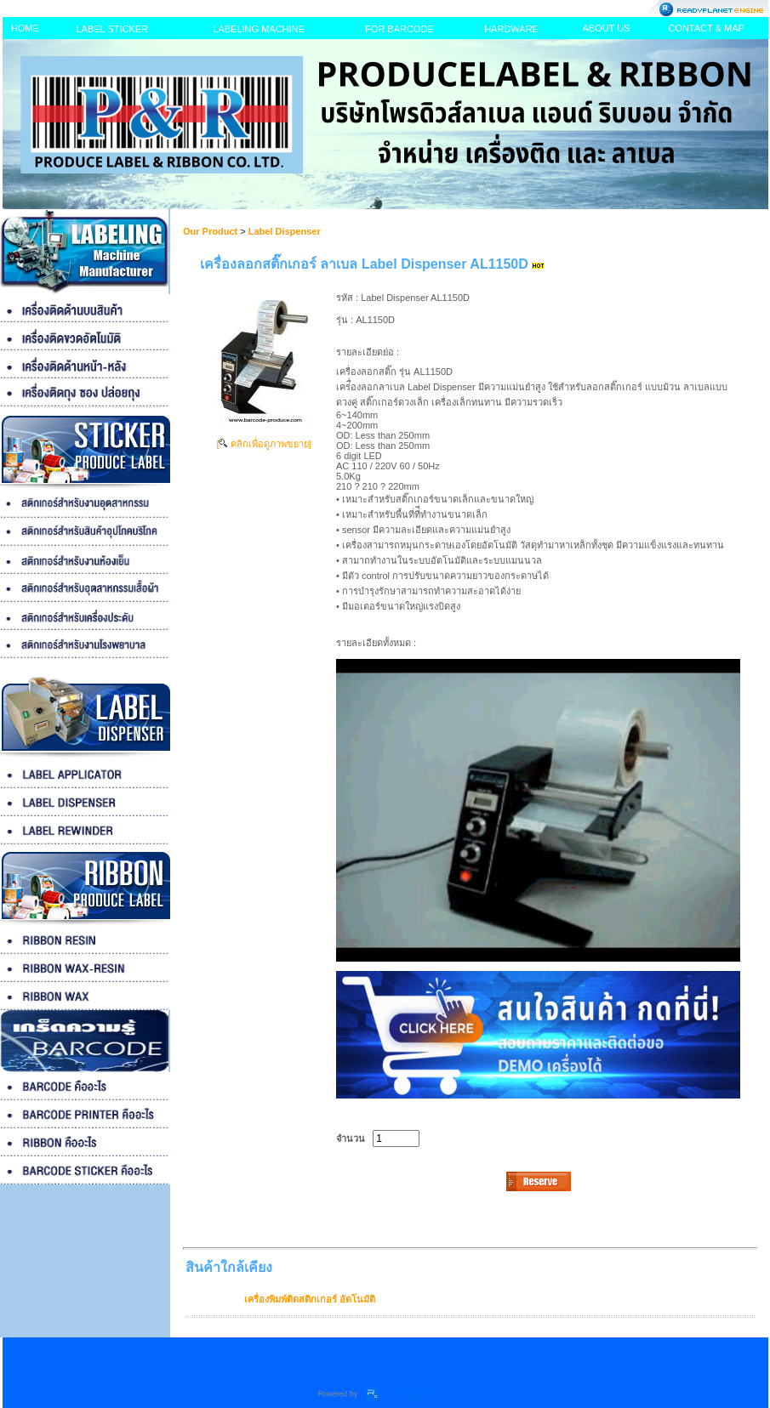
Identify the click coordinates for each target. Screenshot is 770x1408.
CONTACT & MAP (706, 28)
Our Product (210, 231)
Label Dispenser (284, 231)
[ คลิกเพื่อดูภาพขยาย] (263, 444)
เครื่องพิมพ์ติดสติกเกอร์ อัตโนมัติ (309, 1299)
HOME (25, 28)
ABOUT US (606, 28)
